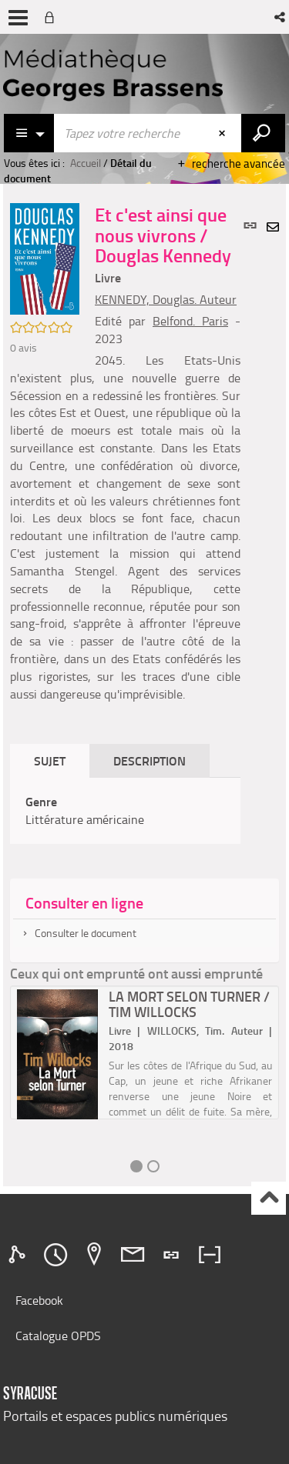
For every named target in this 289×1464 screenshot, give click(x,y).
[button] (281, 17)
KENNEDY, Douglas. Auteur (166, 299)
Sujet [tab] (50, 760)
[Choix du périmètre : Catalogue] (29, 133)
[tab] (19, 1254)
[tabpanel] (125, 811)
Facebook (39, 1300)
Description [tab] (149, 760)
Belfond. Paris (190, 320)
